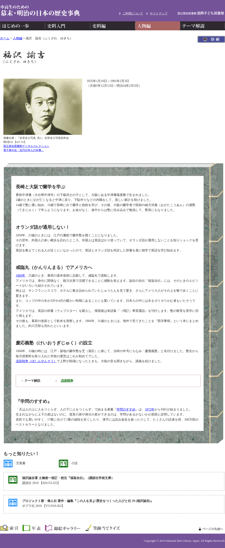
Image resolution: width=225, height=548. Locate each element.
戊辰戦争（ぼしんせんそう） (36, 361)
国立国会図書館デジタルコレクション (26, 146)
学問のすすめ (126, 409)
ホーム (4, 38)
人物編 (17, 38)
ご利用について (133, 13)
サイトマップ (158, 13)
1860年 (20, 275)
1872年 (149, 409)
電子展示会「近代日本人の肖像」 (23, 150)
